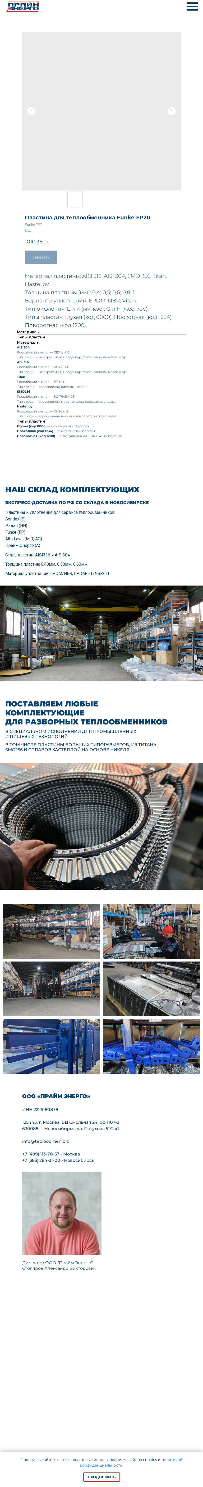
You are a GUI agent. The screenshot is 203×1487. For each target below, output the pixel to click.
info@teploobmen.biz (45, 1141)
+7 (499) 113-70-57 (40, 1154)
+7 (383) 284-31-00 (41, 1160)
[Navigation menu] (192, 6)
